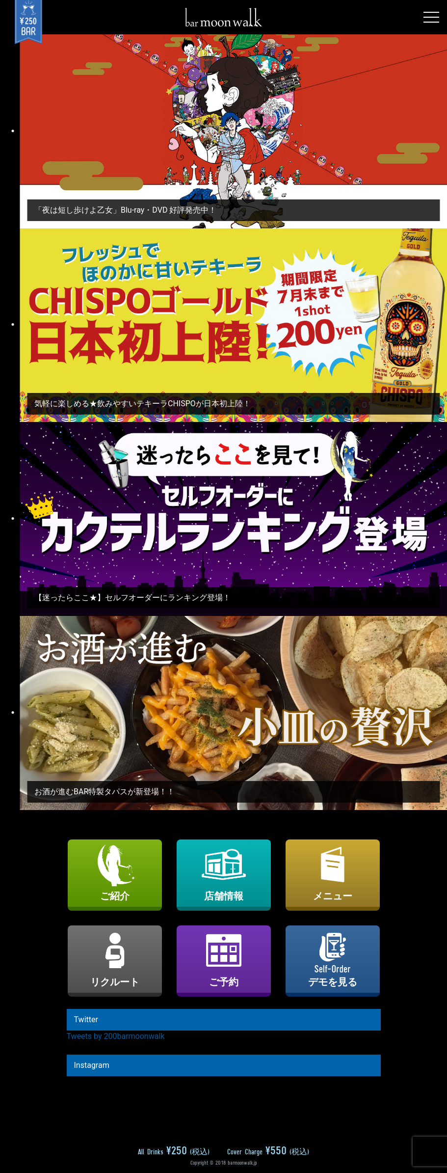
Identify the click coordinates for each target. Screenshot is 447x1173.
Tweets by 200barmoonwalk (116, 1036)
